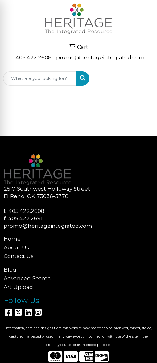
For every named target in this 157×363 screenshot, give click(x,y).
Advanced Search (27, 278)
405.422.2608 (33, 57)
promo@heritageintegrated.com (100, 57)
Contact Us (19, 256)
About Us (16, 247)
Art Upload (18, 287)
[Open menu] (144, 78)
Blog (10, 269)
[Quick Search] (39, 78)
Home (12, 238)
